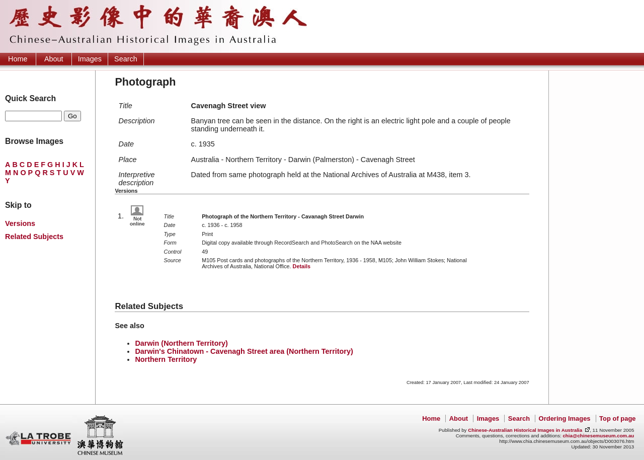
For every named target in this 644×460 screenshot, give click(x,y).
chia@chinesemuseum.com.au (598, 435)
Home (17, 59)
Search (125, 59)
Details (301, 266)
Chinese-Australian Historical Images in (525, 430)
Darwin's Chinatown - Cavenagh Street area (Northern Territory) (244, 351)
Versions (20, 223)
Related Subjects (34, 237)
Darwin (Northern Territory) (181, 343)
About (53, 59)
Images (90, 59)
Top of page (617, 418)
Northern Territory (166, 359)
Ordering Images (565, 418)
